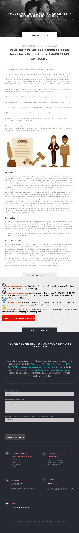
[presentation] (21, 428)
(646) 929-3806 (16, 484)
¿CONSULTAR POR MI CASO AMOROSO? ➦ (18, 318)
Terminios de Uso (61, 522)
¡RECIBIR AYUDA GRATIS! (15, 437)
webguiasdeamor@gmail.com (20, 507)
